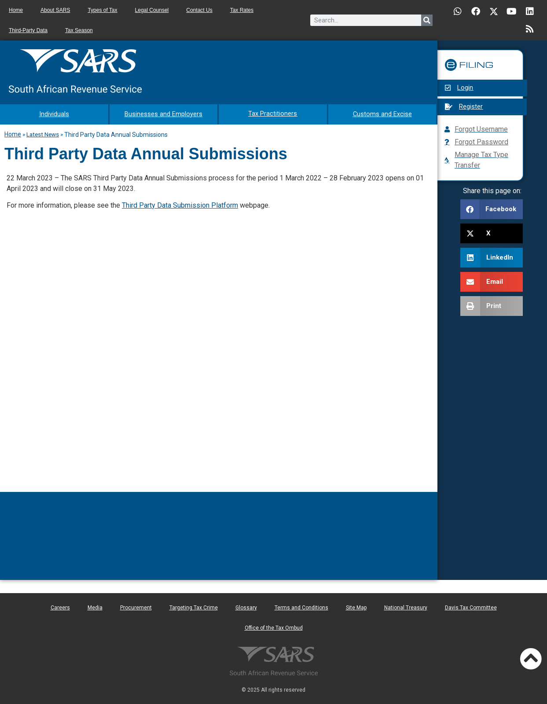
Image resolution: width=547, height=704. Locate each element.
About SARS (55, 10)
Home (16, 10)
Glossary (246, 607)
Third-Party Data (28, 30)
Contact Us (199, 10)
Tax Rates (241, 10)
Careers (60, 607)
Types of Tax (102, 10)
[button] (491, 209)
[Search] (427, 20)
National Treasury (405, 607)
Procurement (136, 607)
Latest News (42, 133)
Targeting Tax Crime (193, 607)
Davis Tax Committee (471, 607)
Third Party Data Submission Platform (180, 204)
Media (95, 607)
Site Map (356, 607)
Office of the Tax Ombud (274, 627)
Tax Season (79, 30)
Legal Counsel (152, 10)
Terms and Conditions (301, 607)
